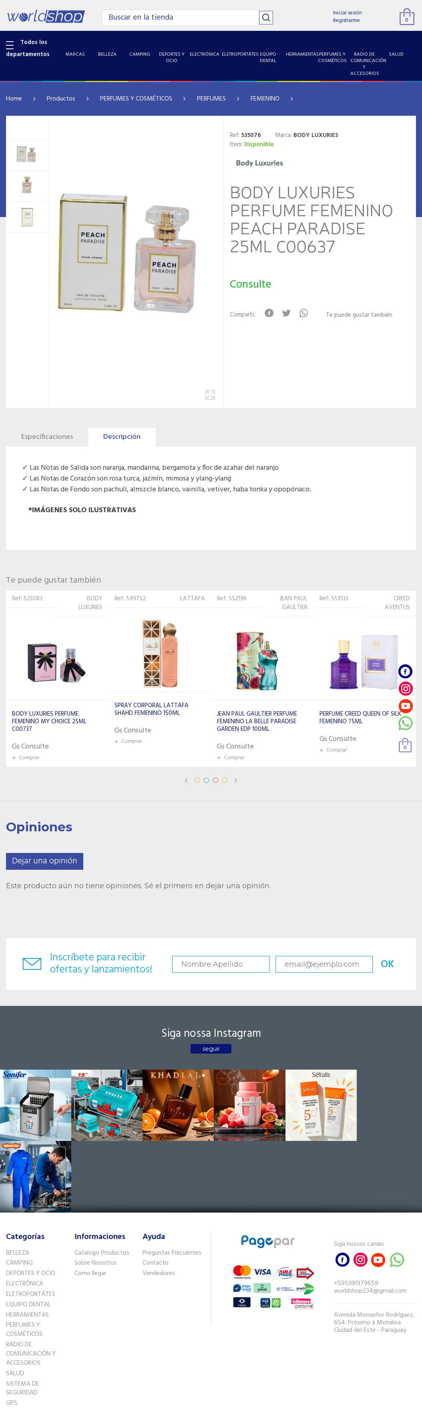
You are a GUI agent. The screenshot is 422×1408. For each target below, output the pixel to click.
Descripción (122, 437)
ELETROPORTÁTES (30, 1222)
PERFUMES (211, 99)
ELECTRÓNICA (24, 1212)
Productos (61, 99)
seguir (211, 1048)
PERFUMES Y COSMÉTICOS (136, 99)
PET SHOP (19, 1341)
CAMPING (19, 1191)
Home (14, 99)
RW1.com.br (238, 1398)
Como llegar (90, 1202)
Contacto (156, 1191)
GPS (11, 1331)
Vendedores (159, 1202)
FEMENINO (265, 99)
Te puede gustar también (359, 315)
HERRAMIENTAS (27, 1243)
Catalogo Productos (101, 1181)
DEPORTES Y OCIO (30, 1202)
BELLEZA (17, 1181)
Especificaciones (47, 437)
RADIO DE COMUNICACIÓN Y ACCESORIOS (31, 1282)
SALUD (15, 1301)
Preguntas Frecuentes (172, 1181)
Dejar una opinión (44, 861)
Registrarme (346, 20)
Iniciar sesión (347, 13)
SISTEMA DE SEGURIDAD (22, 1316)
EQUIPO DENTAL (28, 1232)
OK (385, 964)
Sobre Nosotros (95, 1191)
